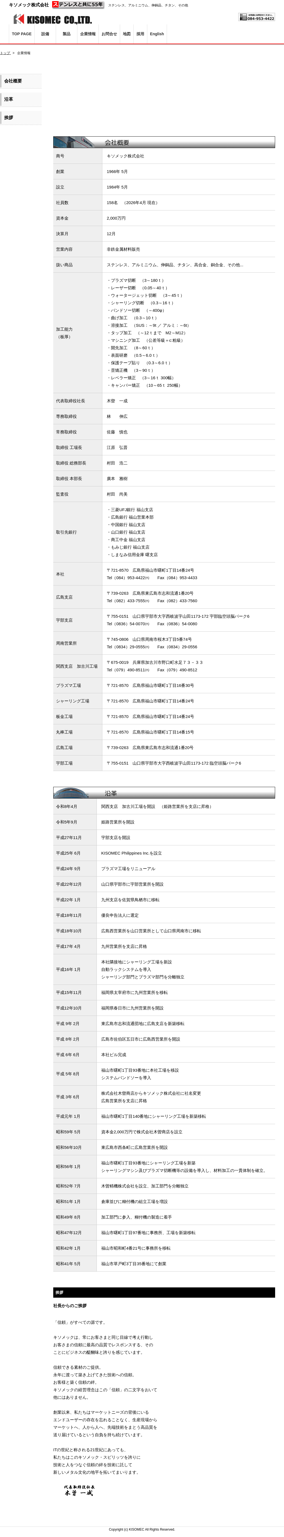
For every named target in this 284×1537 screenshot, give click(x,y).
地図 (127, 34)
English (157, 34)
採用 (140, 34)
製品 (66, 34)
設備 (45, 34)
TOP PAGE (22, 34)
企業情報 (88, 34)
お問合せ (109, 34)
